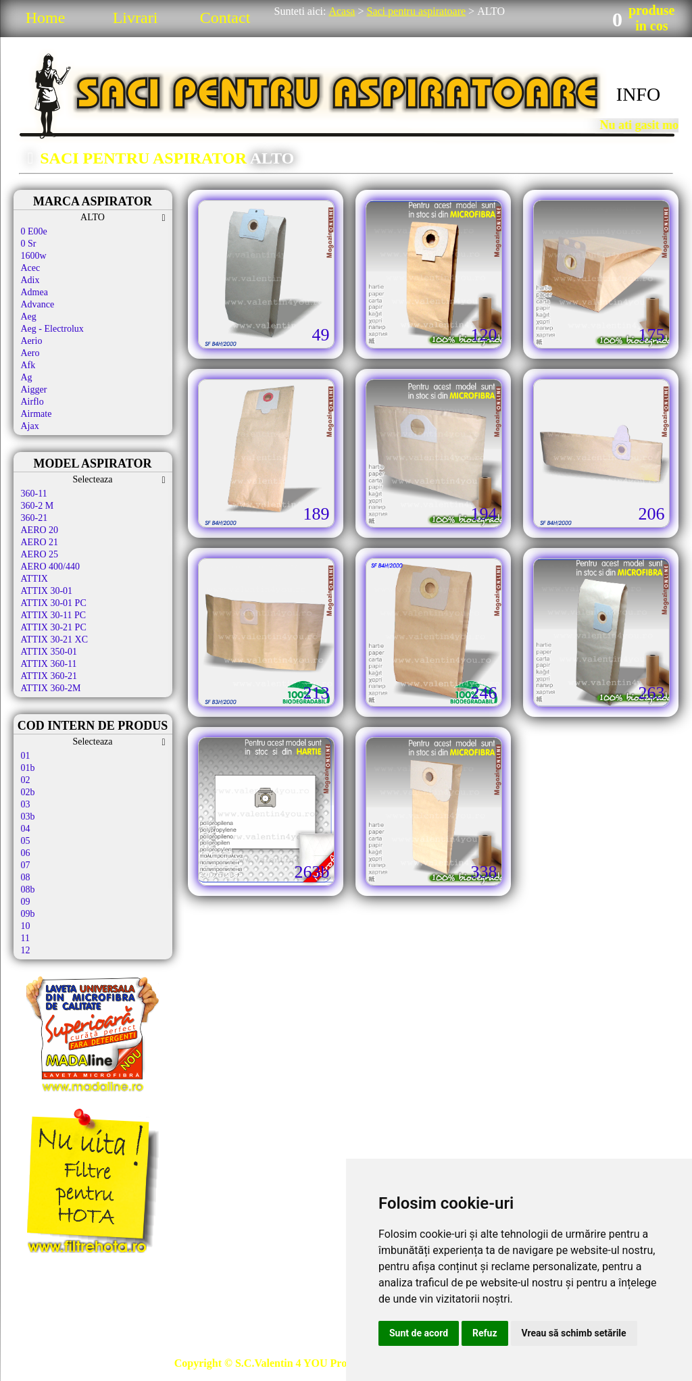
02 (25, 780)
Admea (34, 292)
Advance (38, 304)
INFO (638, 94)
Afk (28, 365)
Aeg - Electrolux (52, 329)
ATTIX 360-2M (51, 688)
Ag (26, 377)
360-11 (34, 493)
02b (28, 792)
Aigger (34, 389)
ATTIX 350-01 (49, 652)
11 (25, 938)
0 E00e (34, 231)
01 (25, 756)
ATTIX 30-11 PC (53, 615)
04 (25, 829)
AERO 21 (40, 542)
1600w (34, 256)
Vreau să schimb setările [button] (574, 1333)
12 (25, 950)
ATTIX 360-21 (49, 676)
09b (28, 914)
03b (28, 816)
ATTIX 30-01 (47, 591)
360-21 (34, 518)
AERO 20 (40, 530)
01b (28, 768)
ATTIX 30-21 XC (55, 639)
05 (25, 841)
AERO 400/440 (50, 566)
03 (25, 804)
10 (25, 926)
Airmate (36, 414)
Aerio (32, 341)
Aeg (28, 316)
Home (46, 17)
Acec (31, 268)
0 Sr (28, 243)
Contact (225, 17)
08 (25, 877)
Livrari (135, 17)
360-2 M (37, 506)
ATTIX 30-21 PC (53, 627)
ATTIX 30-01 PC (53, 603)
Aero (30, 353)
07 (25, 865)
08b (28, 889)
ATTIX (34, 579)
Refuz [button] (484, 1333)
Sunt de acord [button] (418, 1333)
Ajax (30, 426)
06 (25, 853)
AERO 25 (40, 554)
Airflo (32, 402)
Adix (30, 280)
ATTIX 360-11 (49, 664)
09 (25, 902)
